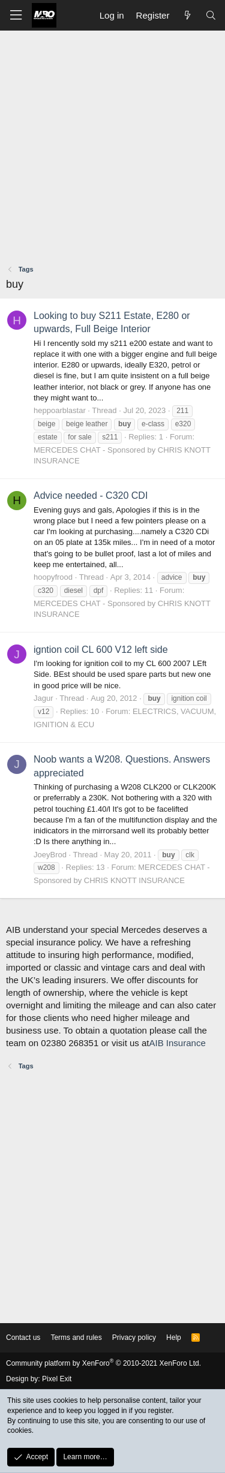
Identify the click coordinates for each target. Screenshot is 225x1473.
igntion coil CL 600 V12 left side (101, 649)
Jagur (43, 698)
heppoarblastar (60, 410)
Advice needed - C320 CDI (91, 495)
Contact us (23, 1337)
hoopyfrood (53, 577)
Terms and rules (75, 1337)
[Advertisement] (112, 149)
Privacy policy (134, 1337)
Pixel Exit (56, 1379)
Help (173, 1337)
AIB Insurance (177, 1043)
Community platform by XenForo (103, 1363)
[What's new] (187, 15)
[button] (15, 15)
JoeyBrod (50, 854)
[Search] (211, 15)
